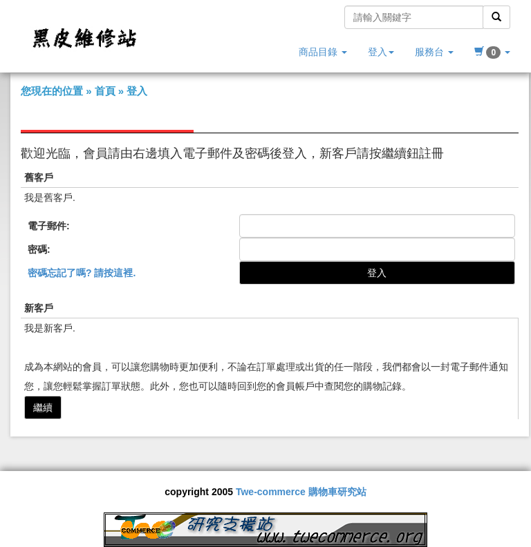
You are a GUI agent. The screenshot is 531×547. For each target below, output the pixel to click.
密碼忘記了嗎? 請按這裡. (82, 272)
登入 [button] (381, 51)
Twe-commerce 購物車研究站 (301, 491)
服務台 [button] (434, 51)
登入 (137, 91)
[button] (492, 52)
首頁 (105, 91)
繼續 (43, 407)
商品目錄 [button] (323, 51)
